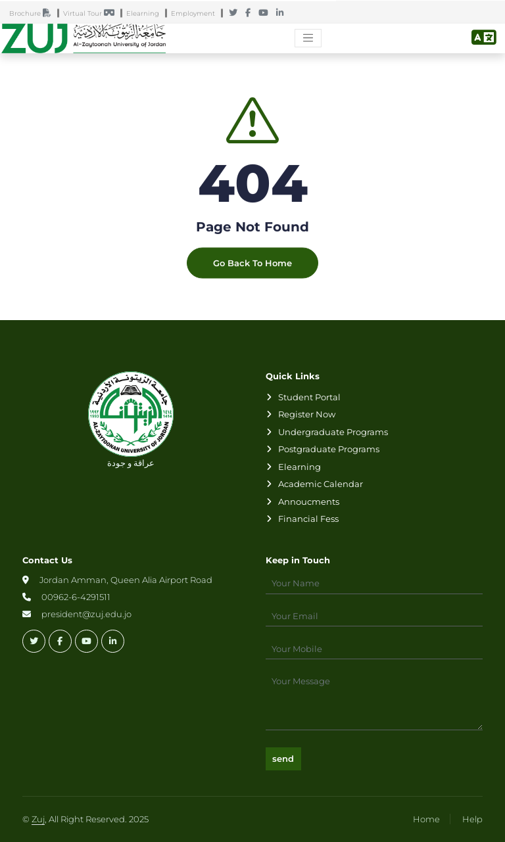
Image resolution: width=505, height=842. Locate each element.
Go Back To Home (252, 269)
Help (472, 819)
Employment (196, 13)
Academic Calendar (320, 484)
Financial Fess (308, 518)
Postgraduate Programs (328, 449)
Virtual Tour (91, 13)
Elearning (145, 13)
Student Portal (309, 397)
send (283, 758)
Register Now (306, 414)
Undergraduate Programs (333, 432)
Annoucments (308, 501)
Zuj (38, 819)
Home (426, 819)
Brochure (33, 13)
